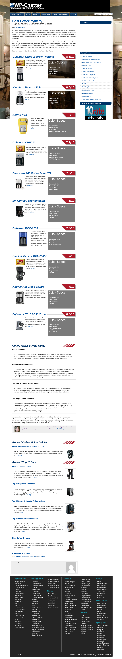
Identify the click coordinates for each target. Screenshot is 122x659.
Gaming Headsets (70, 627)
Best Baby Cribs (86, 96)
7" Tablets (68, 613)
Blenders (35, 582)
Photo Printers (85, 586)
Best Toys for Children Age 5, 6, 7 (91, 99)
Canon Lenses (85, 582)
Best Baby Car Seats (88, 90)
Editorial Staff (81, 655)
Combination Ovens (21, 585)
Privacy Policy (91, 655)
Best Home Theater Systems (90, 78)
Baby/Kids (73, 14)
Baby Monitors (85, 617)
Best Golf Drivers (87, 56)
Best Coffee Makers (27, 21)
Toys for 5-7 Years (87, 630)
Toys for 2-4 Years (87, 628)
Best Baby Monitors (87, 93)
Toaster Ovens (37, 625)
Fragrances (101, 593)
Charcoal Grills (19, 615)
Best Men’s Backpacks (88, 75)
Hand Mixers (36, 623)
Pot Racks (51, 596)
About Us (73, 655)
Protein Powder (102, 589)
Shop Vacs (100, 619)
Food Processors (37, 607)
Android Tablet (69, 615)
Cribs (82, 615)
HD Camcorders (86, 602)
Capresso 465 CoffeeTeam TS (32, 173)
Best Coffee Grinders (21, 538)
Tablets (67, 611)
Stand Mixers (36, 621)
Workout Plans (102, 584)
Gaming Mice (69, 631)
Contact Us (100, 655)
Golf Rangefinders (103, 644)
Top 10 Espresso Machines (23, 484)
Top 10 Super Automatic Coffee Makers (28, 501)
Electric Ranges (20, 609)
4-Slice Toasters (53, 588)
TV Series (84, 588)
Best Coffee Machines (21, 466)
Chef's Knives (52, 606)
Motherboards (85, 598)
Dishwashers (19, 601)
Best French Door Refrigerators (91, 59)
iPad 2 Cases (69, 617)
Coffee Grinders (53, 582)
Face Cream (101, 597)
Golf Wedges (101, 640)
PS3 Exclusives (70, 629)
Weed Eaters (101, 615)
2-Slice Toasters (53, 586)
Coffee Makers (33, 556)
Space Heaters (37, 635)
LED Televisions (70, 586)
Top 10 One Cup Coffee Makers (25, 518)
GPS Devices (69, 609)
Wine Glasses (52, 594)
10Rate (13, 14)
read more (31, 68)
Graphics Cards (86, 596)
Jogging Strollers (86, 626)
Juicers (34, 609)
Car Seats (84, 620)
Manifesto (108, 655)
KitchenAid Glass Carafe (28, 286)
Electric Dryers (19, 607)
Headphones (69, 603)
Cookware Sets (53, 598)
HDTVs (67, 584)
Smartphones (69, 621)
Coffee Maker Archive (21, 553)
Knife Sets (51, 604)
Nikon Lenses (85, 580)
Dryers (17, 603)
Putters (99, 634)
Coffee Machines (53, 580)
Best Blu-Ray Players (88, 71)
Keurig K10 (20, 115)
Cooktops (18, 591)
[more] (20, 455)
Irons (33, 605)
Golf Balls (100, 632)
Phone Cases (69, 625)
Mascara (100, 595)
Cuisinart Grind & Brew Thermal (33, 56)
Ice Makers (18, 623)
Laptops (67, 633)
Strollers (83, 624)
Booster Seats (85, 622)
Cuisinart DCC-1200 (25, 228)
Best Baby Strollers (87, 87)
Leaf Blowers (101, 604)
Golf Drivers (101, 636)
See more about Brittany (58, 428)
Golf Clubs (100, 638)
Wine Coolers (19, 627)
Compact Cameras (71, 599)
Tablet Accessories (71, 619)
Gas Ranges (19, 611)
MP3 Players (69, 601)
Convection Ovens (38, 627)
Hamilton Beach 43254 (27, 87)
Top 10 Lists (41, 556)
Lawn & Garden (46, 14)
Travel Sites (101, 591)
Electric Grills (19, 617)
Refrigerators (19, 625)
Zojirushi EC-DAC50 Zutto (29, 314)
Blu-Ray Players (70, 582)
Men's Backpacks (103, 646)
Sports (55, 14)
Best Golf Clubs (86, 65)
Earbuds (83, 590)
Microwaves (36, 611)
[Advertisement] (96, 37)
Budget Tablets (86, 600)
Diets (99, 582)
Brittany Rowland (19, 27)
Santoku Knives (53, 608)
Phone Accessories (71, 623)
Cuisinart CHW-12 (24, 142)
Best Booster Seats (87, 84)
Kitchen (28, 14)
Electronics (20, 14)
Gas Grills (18, 613)
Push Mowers (101, 606)
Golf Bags (100, 642)
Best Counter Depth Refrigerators (91, 62)
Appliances (36, 14)
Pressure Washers (103, 617)
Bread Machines (37, 586)
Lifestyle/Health (63, 14)
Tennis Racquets (102, 626)
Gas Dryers (18, 605)
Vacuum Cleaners (38, 629)
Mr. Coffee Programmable (29, 200)
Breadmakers (36, 584)
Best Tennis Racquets (88, 81)
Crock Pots (51, 584)
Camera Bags (85, 584)
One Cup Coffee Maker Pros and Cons (28, 446)
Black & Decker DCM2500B (30, 256)
